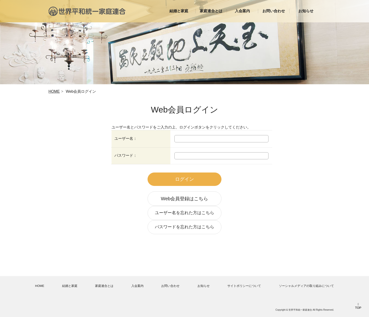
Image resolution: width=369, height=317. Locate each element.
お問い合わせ (170, 286)
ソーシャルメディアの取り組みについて (306, 286)
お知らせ (203, 286)
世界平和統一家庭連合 (87, 11)
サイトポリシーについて (244, 286)
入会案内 (137, 286)
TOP (358, 307)
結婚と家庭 (69, 286)
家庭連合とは (104, 286)
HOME (54, 91)
